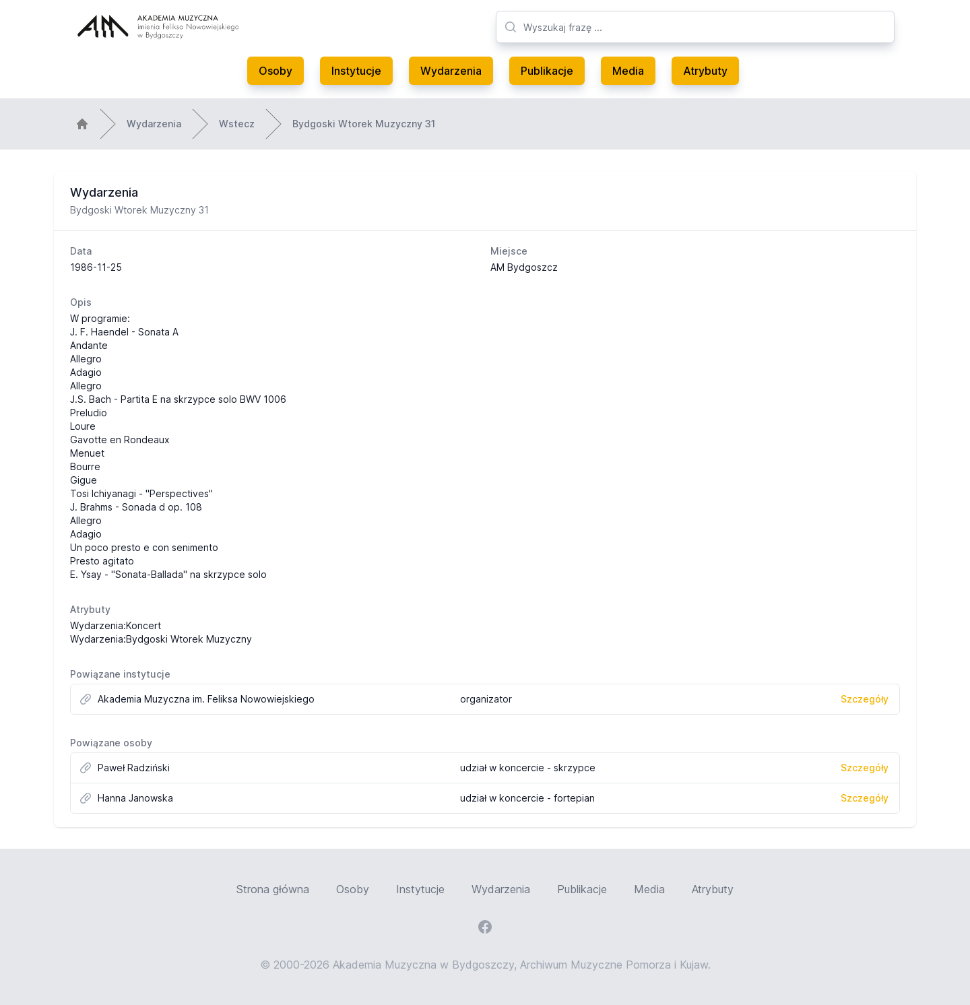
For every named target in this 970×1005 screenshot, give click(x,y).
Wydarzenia (451, 70)
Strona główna (272, 889)
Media (628, 70)
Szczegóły (864, 699)
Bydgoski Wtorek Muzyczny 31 (363, 123)
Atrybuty (705, 70)
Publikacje (547, 70)
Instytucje (356, 70)
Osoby (275, 70)
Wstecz (237, 123)
